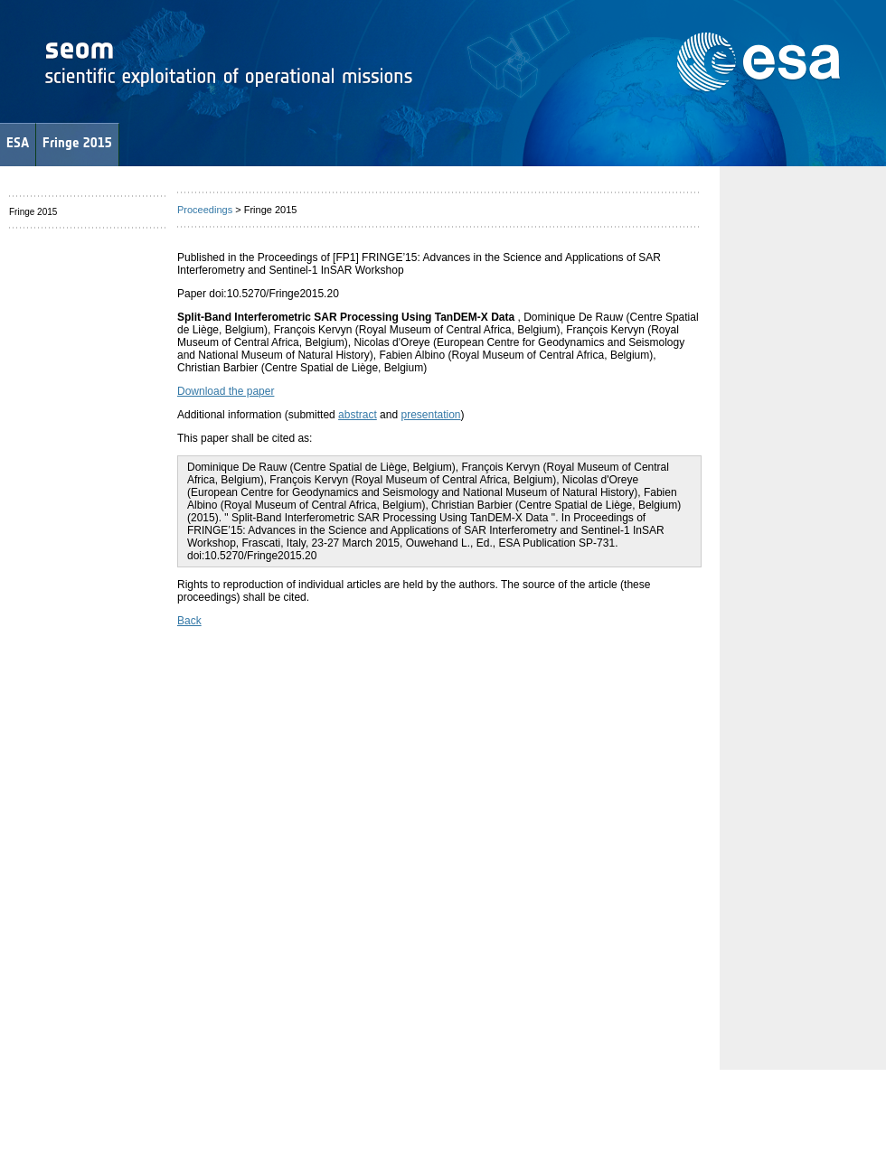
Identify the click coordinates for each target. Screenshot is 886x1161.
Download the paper (225, 391)
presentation (430, 414)
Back (189, 620)
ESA (17, 142)
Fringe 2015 (77, 142)
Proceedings (204, 209)
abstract (357, 414)
